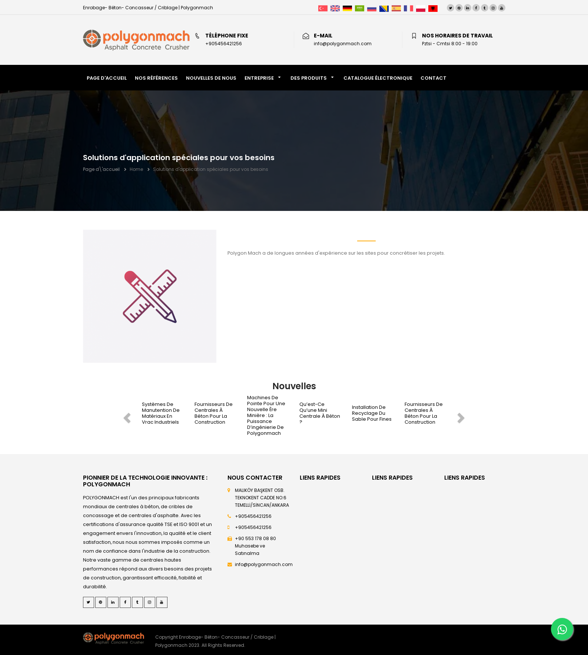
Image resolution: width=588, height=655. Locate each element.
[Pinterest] (459, 7)
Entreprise (259, 78)
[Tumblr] (484, 7)
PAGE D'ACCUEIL (107, 78)
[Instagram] (493, 7)
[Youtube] (501, 7)
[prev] (126, 415)
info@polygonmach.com (264, 564)
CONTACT (433, 78)
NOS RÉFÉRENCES (156, 78)
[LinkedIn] (467, 7)
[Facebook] (476, 7)
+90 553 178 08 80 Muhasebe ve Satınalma (255, 545)
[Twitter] (450, 7)
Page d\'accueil (101, 169)
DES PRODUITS (308, 78)
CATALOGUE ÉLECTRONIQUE (377, 78)
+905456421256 (253, 516)
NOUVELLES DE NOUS (211, 78)
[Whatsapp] (562, 629)
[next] (462, 415)
